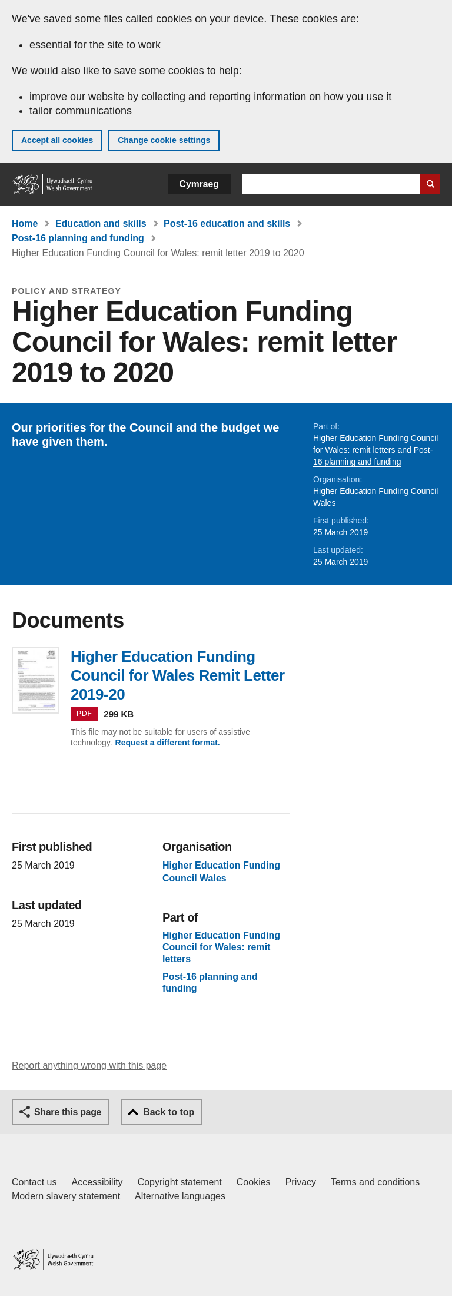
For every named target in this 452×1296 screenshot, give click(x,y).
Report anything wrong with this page (89, 1065)
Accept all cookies (57, 140)
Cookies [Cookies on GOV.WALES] (254, 1182)
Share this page (67, 1112)
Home (25, 223)
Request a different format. (167, 742)
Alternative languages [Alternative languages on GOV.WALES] (180, 1196)
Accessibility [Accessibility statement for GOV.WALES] (96, 1182)
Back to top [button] (168, 1112)
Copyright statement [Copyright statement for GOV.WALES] (180, 1182)
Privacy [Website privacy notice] (300, 1182)
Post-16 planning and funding (78, 238)
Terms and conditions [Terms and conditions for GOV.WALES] (375, 1182)
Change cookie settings (164, 140)
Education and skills (101, 223)
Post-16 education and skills (227, 223)
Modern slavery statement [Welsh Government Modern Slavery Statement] (66, 1196)
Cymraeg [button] (199, 184)
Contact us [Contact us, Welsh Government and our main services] (34, 1182)
